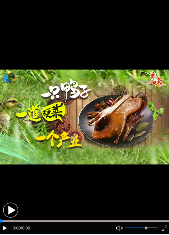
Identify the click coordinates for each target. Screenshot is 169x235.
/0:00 (25, 228)
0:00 (17, 228)
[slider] (146, 228)
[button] (10, 210)
